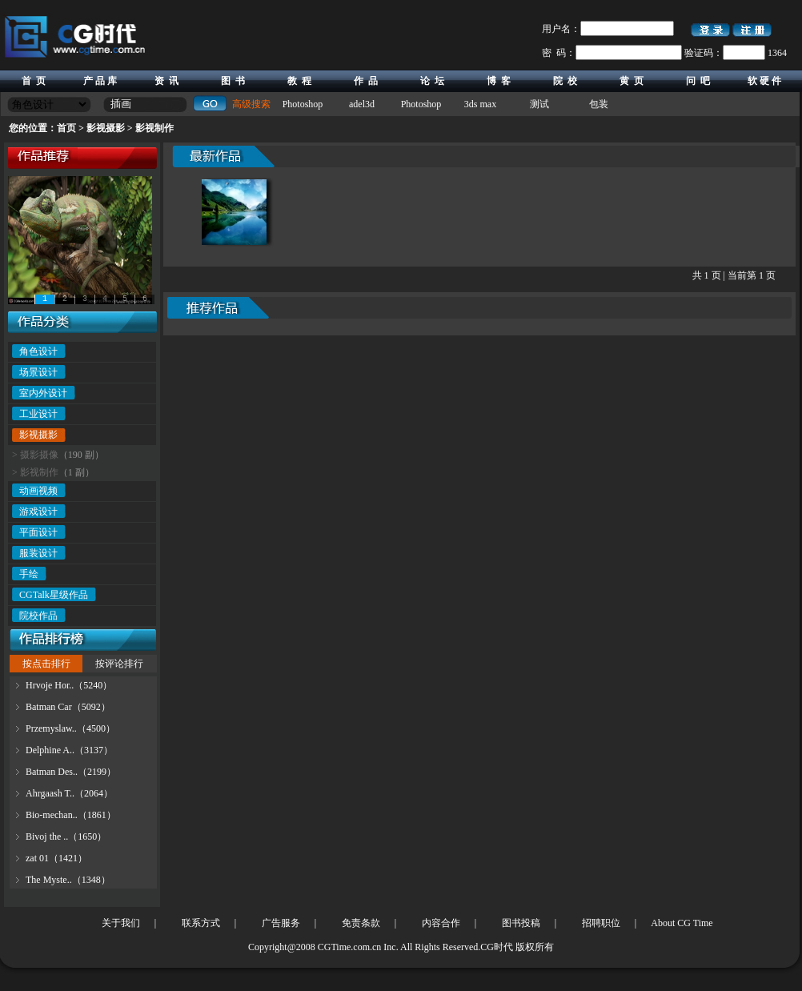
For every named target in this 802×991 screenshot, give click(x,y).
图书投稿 (521, 923)
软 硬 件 (764, 80)
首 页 (34, 80)
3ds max (480, 104)
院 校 (565, 80)
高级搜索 (251, 104)
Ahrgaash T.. (50, 793)
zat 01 (37, 858)
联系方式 (201, 923)
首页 (66, 128)
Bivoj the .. (47, 836)
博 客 (499, 80)
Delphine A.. (50, 750)
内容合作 (441, 923)
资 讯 (166, 80)
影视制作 (154, 128)
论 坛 (432, 80)
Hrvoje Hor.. (50, 685)
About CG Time (681, 923)
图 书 (233, 80)
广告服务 (281, 923)
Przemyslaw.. (51, 728)
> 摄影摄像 (35, 454)
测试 (539, 104)
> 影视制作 (35, 472)
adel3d (362, 104)
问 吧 (698, 80)
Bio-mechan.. (52, 814)
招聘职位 (601, 923)
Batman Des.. (52, 771)
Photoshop (303, 104)
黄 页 (632, 80)
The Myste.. (49, 879)
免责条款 (361, 923)
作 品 (366, 80)
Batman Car (49, 706)
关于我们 (121, 923)
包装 (598, 104)
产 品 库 (100, 80)
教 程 (299, 80)
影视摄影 (105, 128)
